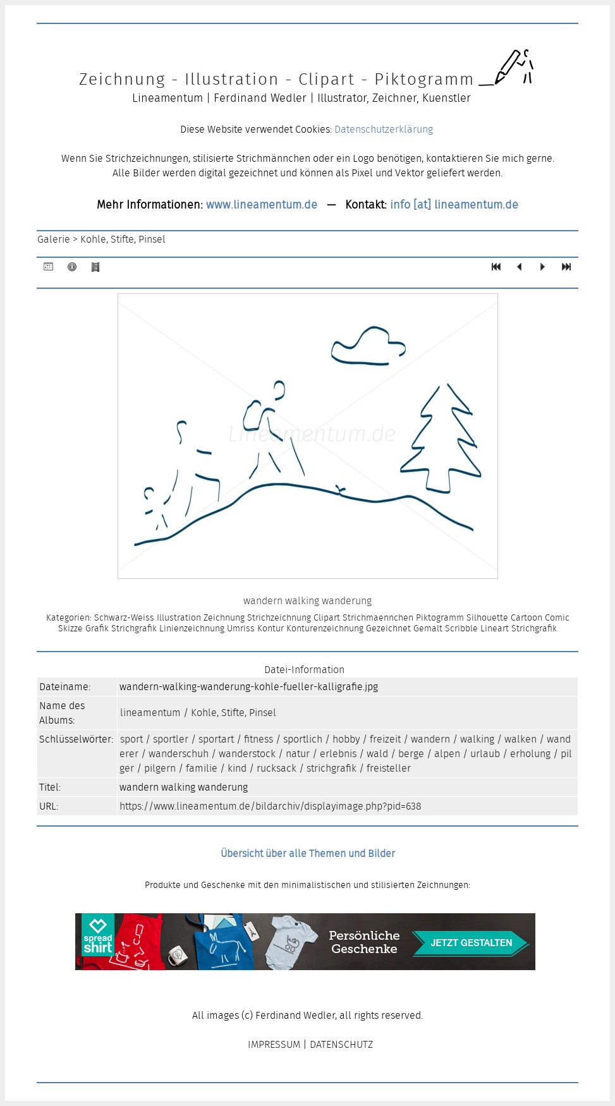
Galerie (53, 239)
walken (520, 739)
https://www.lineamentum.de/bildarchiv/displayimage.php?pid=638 (270, 806)
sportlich (302, 739)
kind (237, 768)
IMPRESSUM (274, 1044)
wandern (430, 739)
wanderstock (247, 753)
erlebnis (338, 753)
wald (377, 753)
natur (298, 753)
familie (201, 768)
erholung (530, 753)
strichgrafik (331, 768)
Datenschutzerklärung (383, 129)
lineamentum (150, 712)
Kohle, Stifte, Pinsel (123, 239)
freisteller (389, 768)
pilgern (160, 768)
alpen (447, 753)
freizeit (385, 739)
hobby (346, 739)
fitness (258, 739)
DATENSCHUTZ (341, 1044)
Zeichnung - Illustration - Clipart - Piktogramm (277, 79)
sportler (170, 739)
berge (411, 753)
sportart (216, 739)
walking (477, 739)
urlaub (485, 753)
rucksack (276, 768)
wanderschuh (179, 753)
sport (131, 739)
